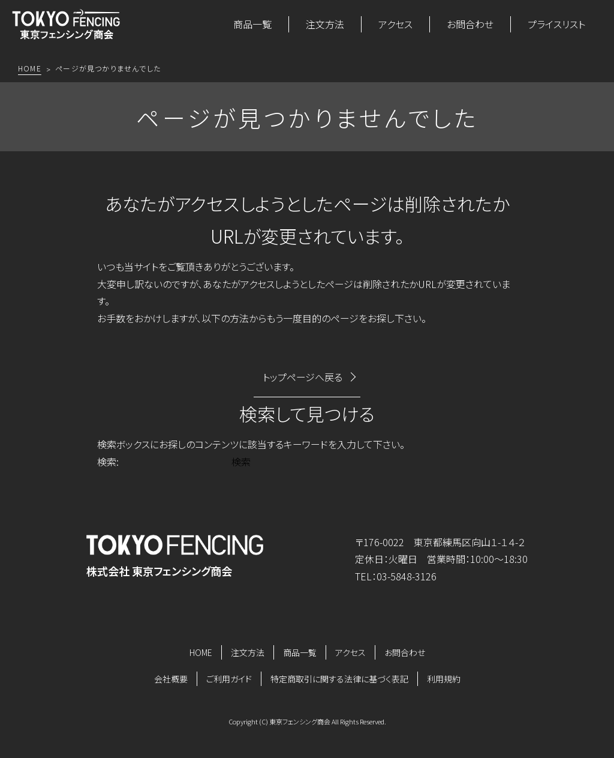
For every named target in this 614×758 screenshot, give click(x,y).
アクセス (395, 24)
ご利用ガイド (229, 679)
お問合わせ (470, 24)
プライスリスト (556, 24)
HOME (200, 652)
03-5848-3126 (407, 576)
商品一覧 (252, 24)
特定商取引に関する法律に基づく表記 (339, 679)
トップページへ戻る (302, 377)
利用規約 (443, 679)
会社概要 (171, 679)
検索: (108, 461)
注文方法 (325, 24)
